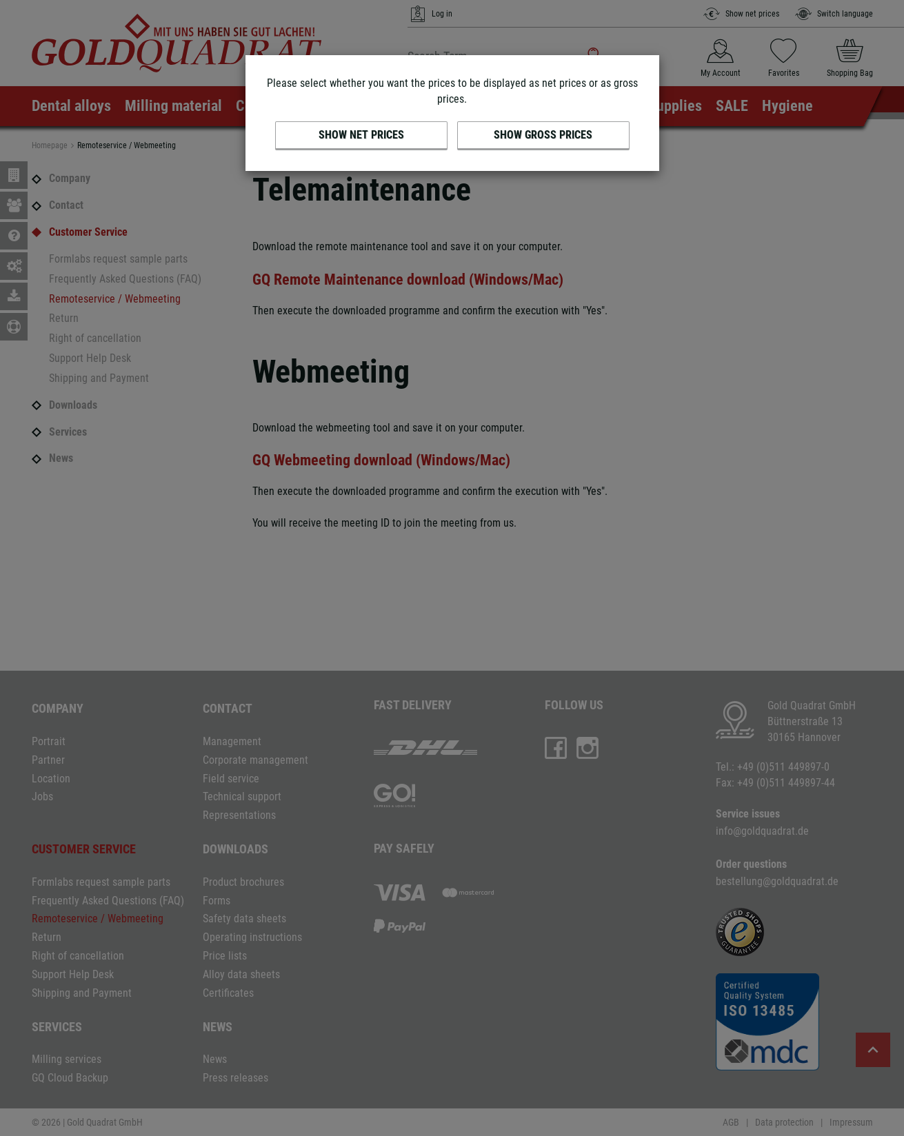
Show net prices (361, 134)
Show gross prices (543, 134)
